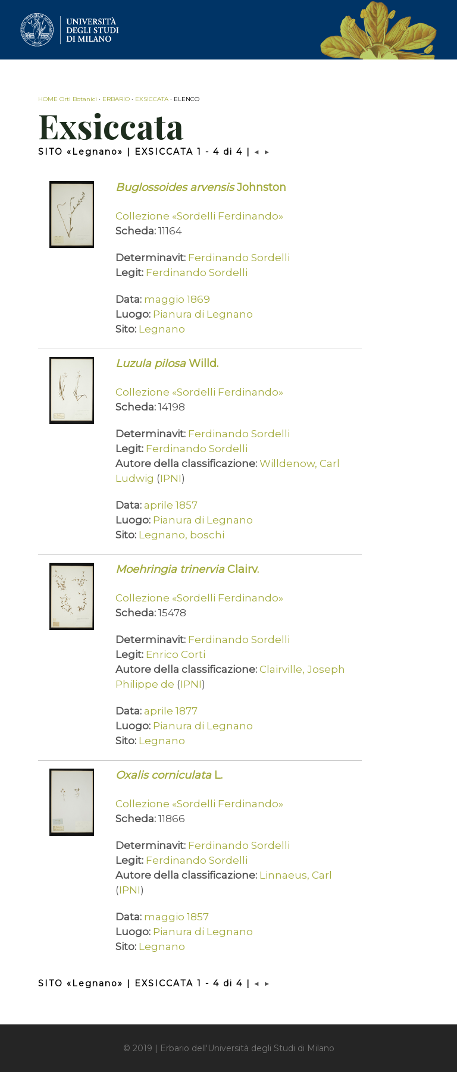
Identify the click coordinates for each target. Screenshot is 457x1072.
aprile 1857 (171, 505)
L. (169, 775)
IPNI (170, 478)
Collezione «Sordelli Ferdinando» (199, 216)
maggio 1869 (177, 299)
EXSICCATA (151, 99)
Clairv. (187, 569)
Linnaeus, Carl (295, 875)
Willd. (166, 363)
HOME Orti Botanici (67, 99)
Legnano (162, 329)
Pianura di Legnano (203, 314)
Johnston (200, 187)
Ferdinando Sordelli (239, 258)
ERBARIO (116, 99)
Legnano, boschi (181, 535)
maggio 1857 (176, 917)
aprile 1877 (171, 711)
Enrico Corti (175, 654)
